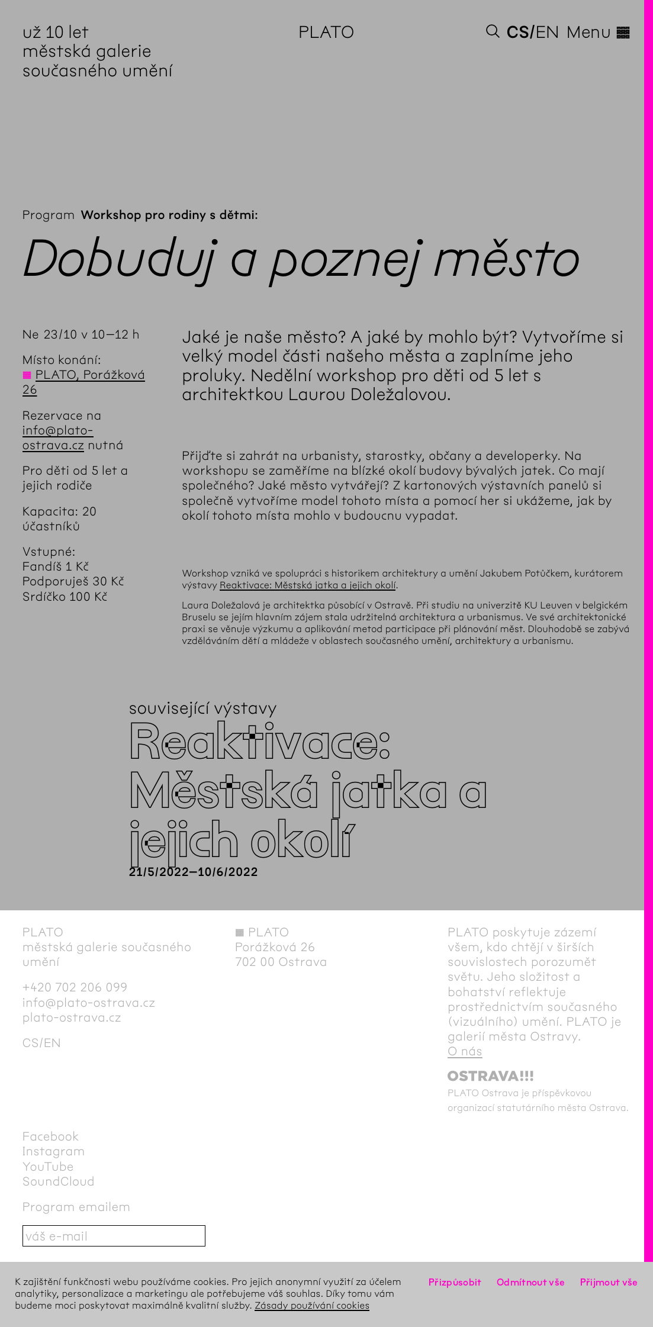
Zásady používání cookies (312, 1306)
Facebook (50, 1137)
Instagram (53, 1151)
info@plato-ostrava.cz (89, 1003)
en (547, 31)
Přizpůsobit (455, 1282)
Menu (599, 31)
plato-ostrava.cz (71, 1018)
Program (48, 215)
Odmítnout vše (531, 1282)
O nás (465, 1051)
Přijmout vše (609, 1282)
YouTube (48, 1167)
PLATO (326, 31)
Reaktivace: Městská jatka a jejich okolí (307, 586)
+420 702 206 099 (75, 987)
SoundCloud (58, 1181)
